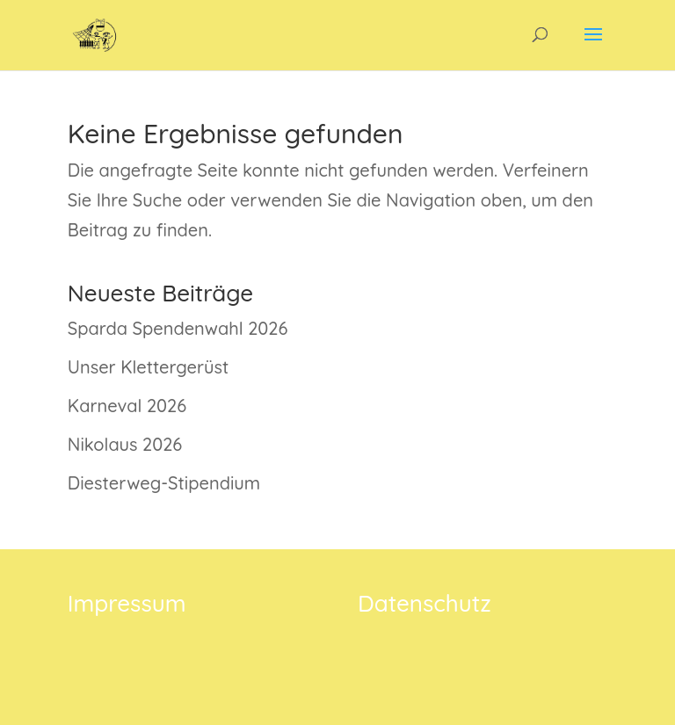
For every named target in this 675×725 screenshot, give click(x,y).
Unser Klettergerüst (148, 367)
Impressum (127, 603)
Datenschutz (424, 603)
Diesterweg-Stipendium (164, 483)
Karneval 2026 (127, 406)
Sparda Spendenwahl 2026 (178, 328)
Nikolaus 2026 (125, 444)
